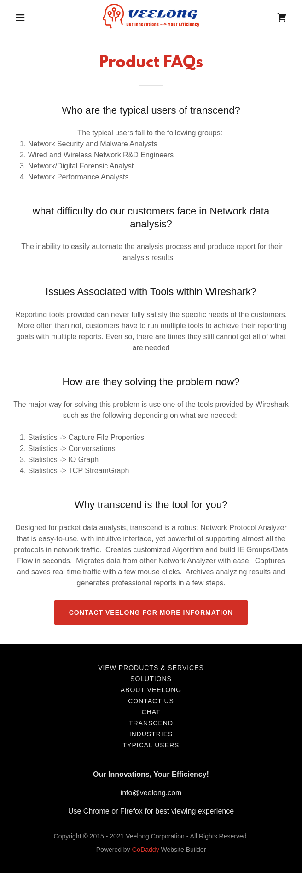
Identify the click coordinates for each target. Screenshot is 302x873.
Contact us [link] (151, 701)
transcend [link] (151, 723)
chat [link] (150, 712)
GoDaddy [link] (145, 849)
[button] (23, 17)
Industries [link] (151, 734)
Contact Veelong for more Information (151, 612)
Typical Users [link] (151, 745)
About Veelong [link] (151, 690)
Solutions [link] (151, 678)
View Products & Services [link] (151, 667)
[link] (151, 17)
